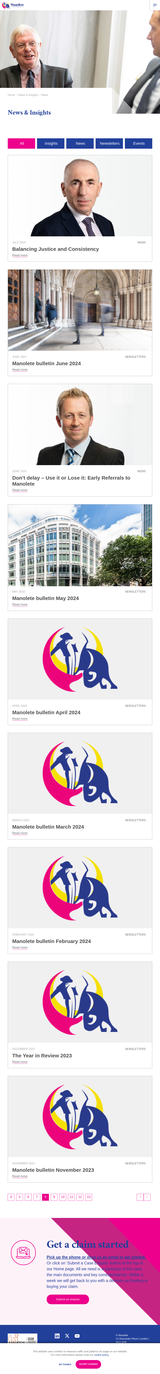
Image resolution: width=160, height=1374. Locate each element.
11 (71, 1196)
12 (80, 1196)
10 (63, 1196)
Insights (51, 143)
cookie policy (101, 1354)
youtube (77, 1335)
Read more (20, 255)
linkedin (57, 1335)
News (80, 143)
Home (11, 95)
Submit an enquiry (68, 1299)
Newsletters (110, 143)
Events (139, 143)
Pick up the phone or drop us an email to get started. (96, 1257)
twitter (67, 1335)
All (22, 143)
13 (88, 1196)
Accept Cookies (88, 1364)
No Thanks (65, 1364)
